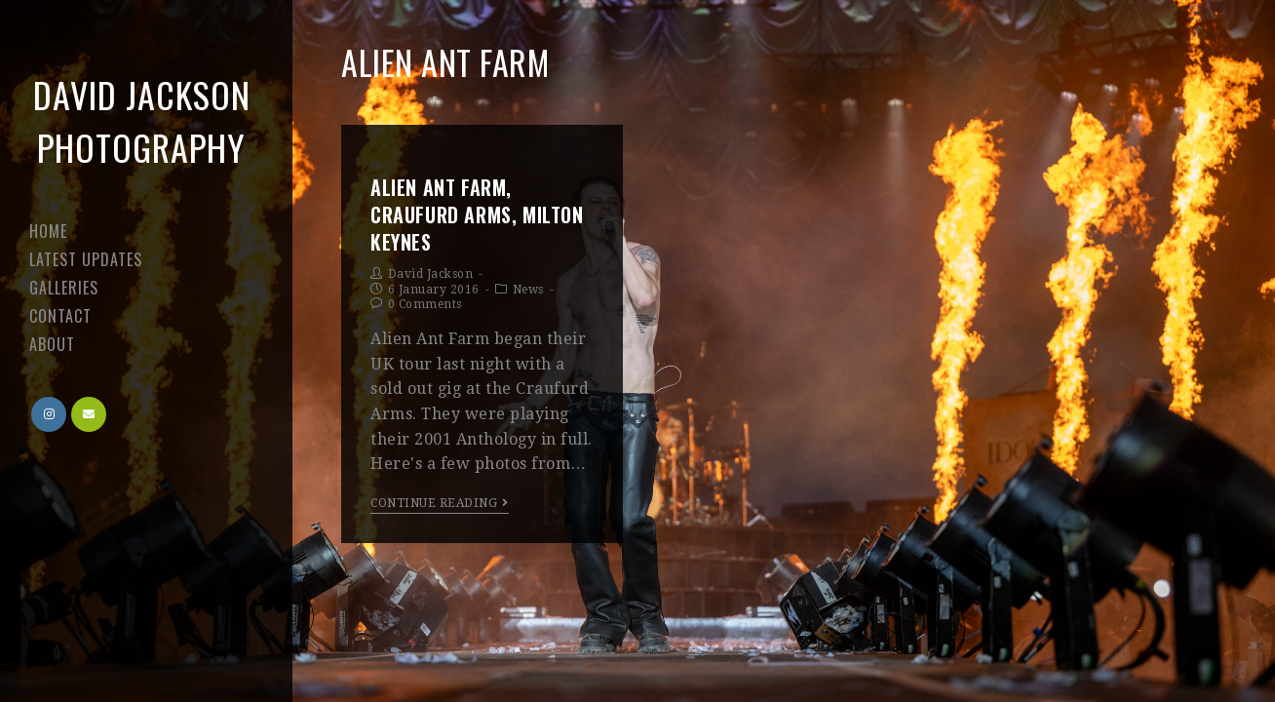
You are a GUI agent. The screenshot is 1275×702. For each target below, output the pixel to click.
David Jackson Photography (142, 120)
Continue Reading (439, 503)
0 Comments (425, 304)
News (528, 289)
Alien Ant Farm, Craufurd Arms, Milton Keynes (477, 214)
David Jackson (431, 274)
